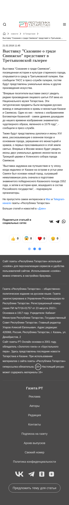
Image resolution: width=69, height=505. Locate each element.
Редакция (34, 415)
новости (14, 34)
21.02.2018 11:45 (11, 45)
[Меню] (64, 24)
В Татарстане (29, 34)
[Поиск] (4, 24)
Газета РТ (34, 388)
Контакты (34, 424)
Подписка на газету (34, 433)
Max (48, 199)
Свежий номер (34, 452)
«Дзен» (41, 208)
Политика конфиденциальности (34, 461)
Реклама (34, 396)
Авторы (34, 405)
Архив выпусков (34, 443)
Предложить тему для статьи (34, 488)
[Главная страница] (35, 24)
